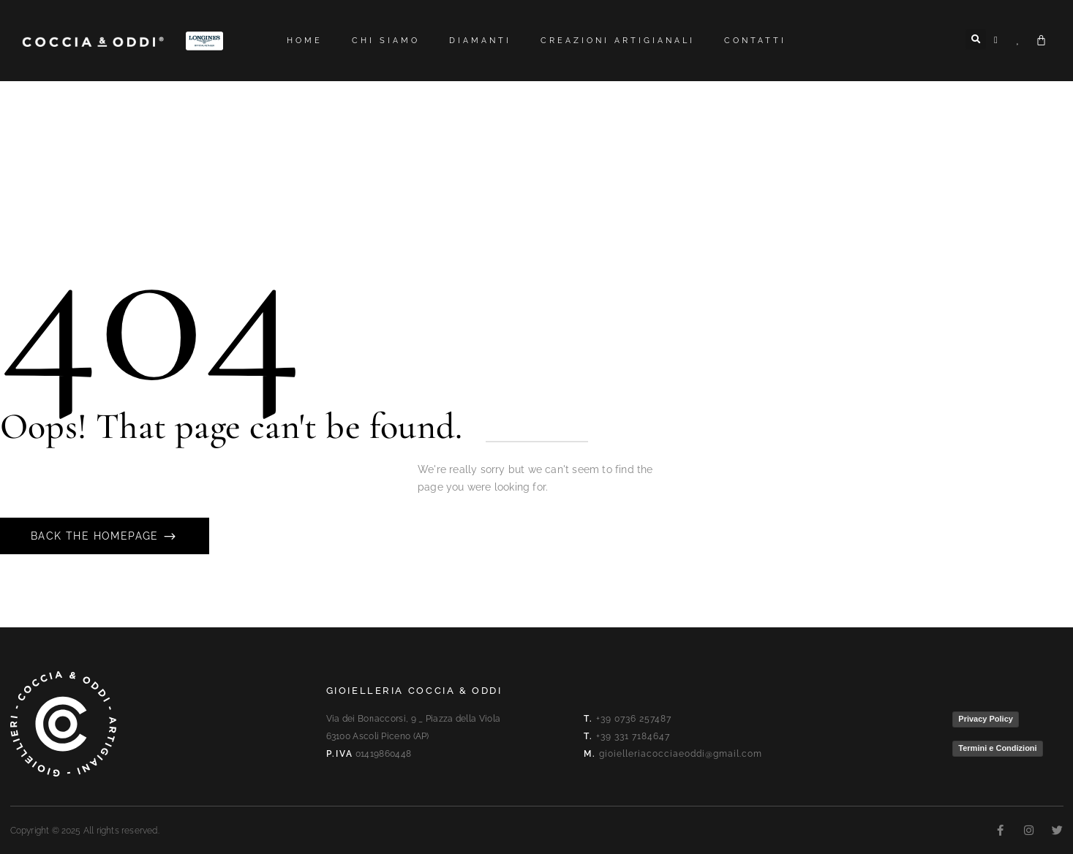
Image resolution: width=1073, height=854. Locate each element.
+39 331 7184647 (633, 736)
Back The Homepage (96, 536)
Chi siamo (386, 40)
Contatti (755, 40)
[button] (975, 39)
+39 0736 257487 (633, 719)
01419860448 (383, 754)
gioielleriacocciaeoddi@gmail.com (680, 754)
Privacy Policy (985, 718)
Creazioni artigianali (618, 40)
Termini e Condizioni (997, 748)
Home (305, 40)
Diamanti (480, 40)
